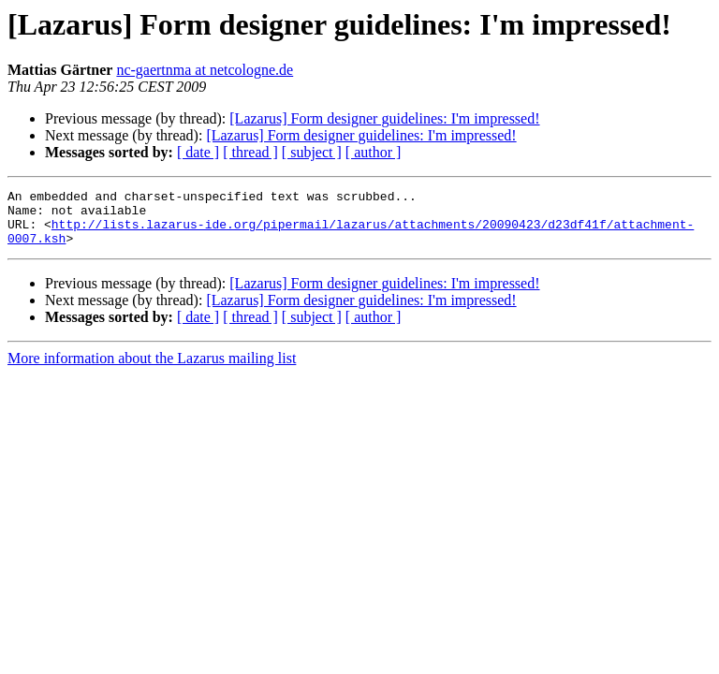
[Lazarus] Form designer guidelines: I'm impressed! (384, 118)
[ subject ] (312, 152)
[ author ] (373, 152)
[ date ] (198, 152)
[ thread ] (250, 152)
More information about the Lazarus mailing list (151, 369)
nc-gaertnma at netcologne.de (204, 70)
